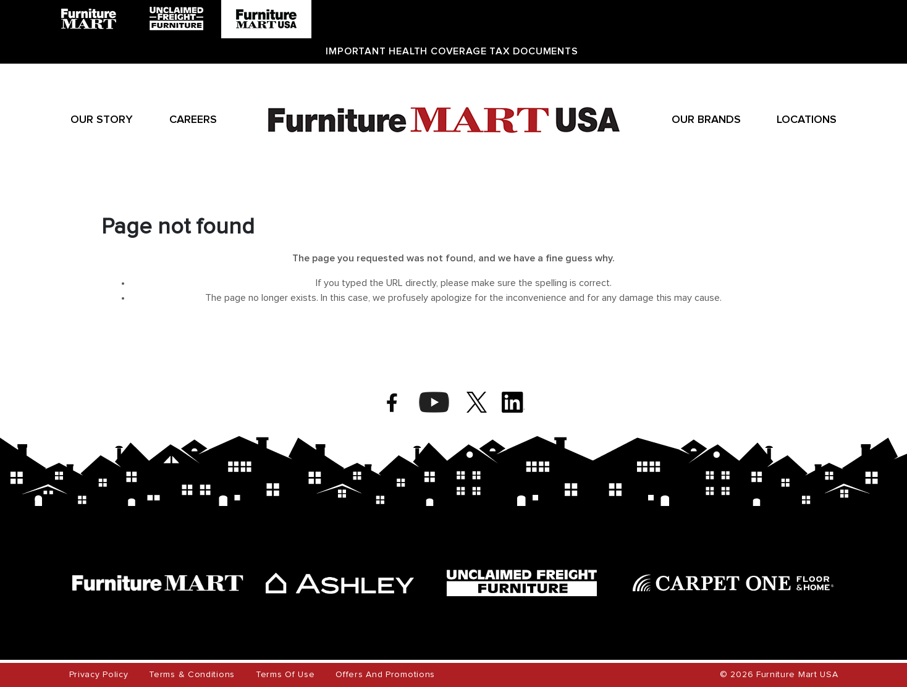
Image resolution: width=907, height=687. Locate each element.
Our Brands (706, 119)
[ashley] (340, 583)
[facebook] (392, 402)
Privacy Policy (99, 674)
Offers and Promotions (385, 674)
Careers (193, 119)
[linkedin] (513, 402)
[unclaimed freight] (522, 583)
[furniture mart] (157, 583)
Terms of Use (285, 674)
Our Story (101, 119)
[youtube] (434, 402)
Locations (807, 119)
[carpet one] (733, 583)
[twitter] (476, 402)
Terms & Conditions (192, 674)
